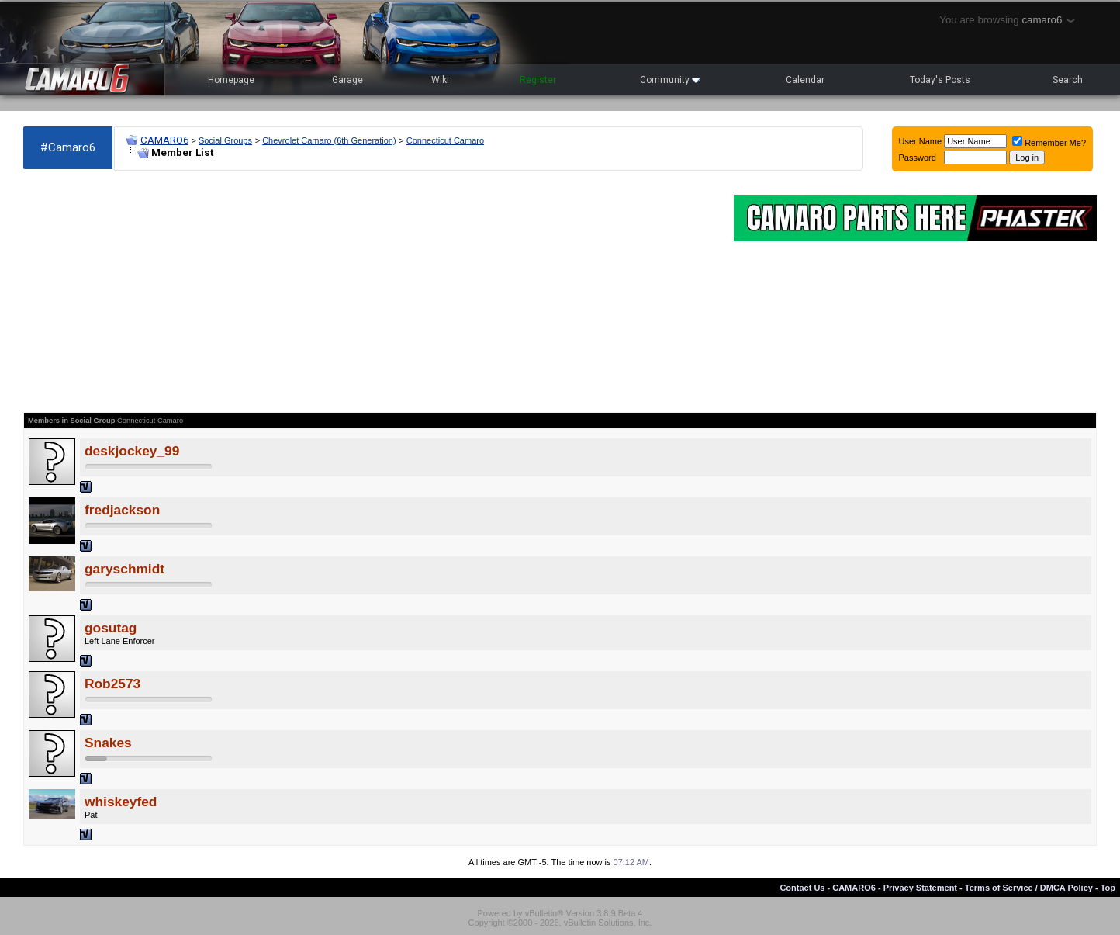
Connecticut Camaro (445, 140)
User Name (920, 141)
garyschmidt (124, 569)
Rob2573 (112, 683)
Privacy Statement (920, 887)
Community (670, 79)
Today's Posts (940, 79)
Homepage (231, 79)
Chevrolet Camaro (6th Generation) (329, 140)
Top (1108, 887)
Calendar (805, 79)
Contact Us (802, 887)
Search (1068, 79)
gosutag (111, 627)
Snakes (108, 742)
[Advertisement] (370, 291)
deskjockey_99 (132, 451)
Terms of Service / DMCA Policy (1029, 887)
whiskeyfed (121, 801)
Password (917, 157)
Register (538, 79)
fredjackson (122, 510)
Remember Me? (1049, 142)
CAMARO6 (164, 140)
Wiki (440, 79)
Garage (347, 79)
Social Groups (225, 140)
